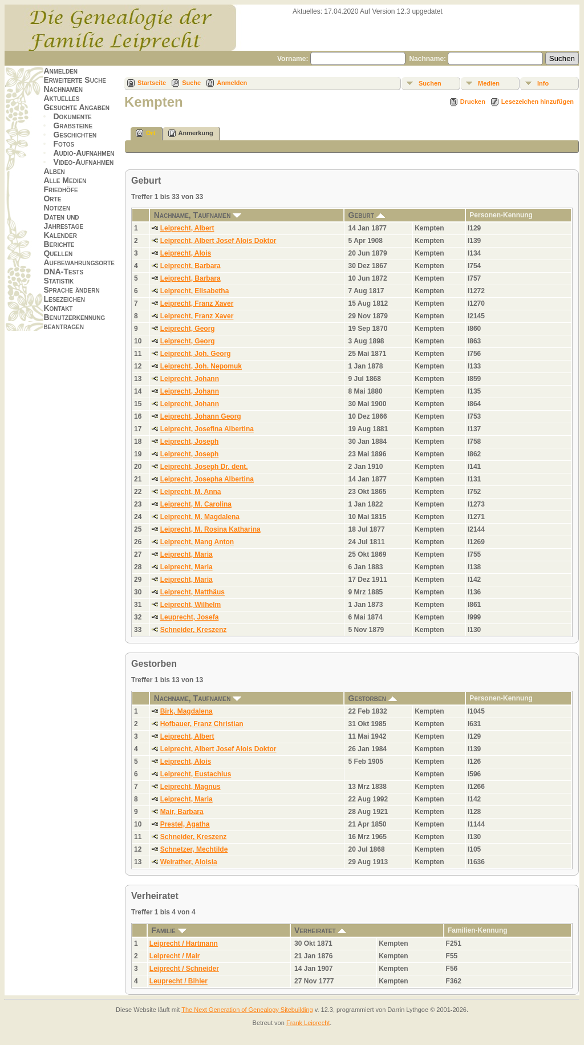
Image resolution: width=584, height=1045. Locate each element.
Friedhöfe (60, 189)
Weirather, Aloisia (188, 862)
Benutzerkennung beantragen (74, 322)
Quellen (57, 253)
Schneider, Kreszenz (193, 630)
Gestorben (372, 698)
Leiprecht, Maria (186, 554)
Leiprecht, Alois (186, 253)
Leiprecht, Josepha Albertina (207, 479)
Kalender (59, 235)
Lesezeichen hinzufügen (537, 101)
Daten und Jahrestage (63, 221)
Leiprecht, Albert (187, 228)
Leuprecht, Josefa (189, 617)
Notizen (56, 207)
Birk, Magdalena (186, 711)
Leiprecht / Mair (174, 956)
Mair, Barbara (182, 812)
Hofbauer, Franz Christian (202, 724)
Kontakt (57, 308)
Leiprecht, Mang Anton (197, 542)
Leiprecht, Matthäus (192, 592)
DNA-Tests (63, 271)
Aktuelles (61, 98)
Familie (168, 930)
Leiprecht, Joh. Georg (195, 354)
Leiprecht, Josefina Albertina (207, 429)
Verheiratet (320, 930)
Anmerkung (190, 133)
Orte (52, 198)
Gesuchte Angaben (76, 107)
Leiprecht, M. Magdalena (200, 517)
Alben (53, 171)
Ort (146, 133)
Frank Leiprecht (308, 1022)
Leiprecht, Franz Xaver (197, 303)
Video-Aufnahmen (83, 162)
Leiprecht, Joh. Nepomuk (201, 366)
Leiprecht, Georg (187, 329)
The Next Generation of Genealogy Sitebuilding (247, 1009)
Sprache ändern (71, 289)
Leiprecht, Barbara (190, 266)
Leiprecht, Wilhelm (190, 605)
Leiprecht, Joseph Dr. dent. (204, 467)
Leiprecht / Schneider (184, 969)
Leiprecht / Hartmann (183, 943)
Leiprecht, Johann (189, 379)
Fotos (63, 143)
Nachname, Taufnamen (198, 215)
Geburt (366, 215)
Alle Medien (64, 180)
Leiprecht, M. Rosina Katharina (210, 529)
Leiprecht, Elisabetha (194, 291)
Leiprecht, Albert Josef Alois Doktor (218, 241)
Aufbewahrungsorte (79, 262)
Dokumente (72, 116)
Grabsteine (72, 125)
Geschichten (74, 134)
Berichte (58, 244)
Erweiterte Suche (74, 79)
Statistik (58, 280)
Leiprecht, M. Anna (190, 492)
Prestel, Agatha (185, 824)
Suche (191, 82)
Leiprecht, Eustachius (196, 774)
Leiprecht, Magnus (190, 787)
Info (543, 83)
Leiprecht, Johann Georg (200, 416)
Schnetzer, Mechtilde (194, 849)
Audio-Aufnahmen (83, 152)
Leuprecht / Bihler (178, 981)
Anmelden (60, 70)
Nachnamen (62, 89)
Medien (489, 83)
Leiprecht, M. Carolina (196, 504)
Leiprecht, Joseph (189, 441)
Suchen (430, 83)
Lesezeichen (63, 298)
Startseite (151, 82)
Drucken (472, 101)
